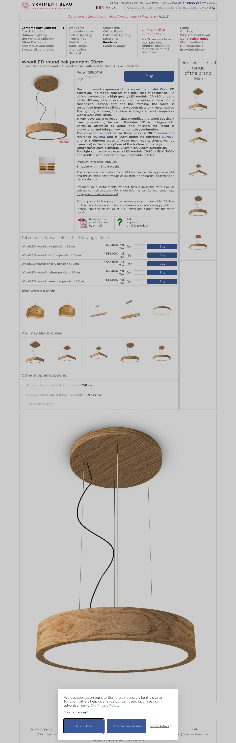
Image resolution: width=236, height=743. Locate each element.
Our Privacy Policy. (104, 705)
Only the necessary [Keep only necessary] (127, 726)
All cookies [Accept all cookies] (84, 726)
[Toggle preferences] (159, 726)
